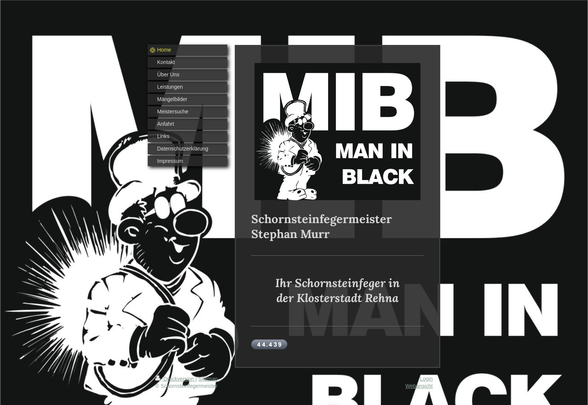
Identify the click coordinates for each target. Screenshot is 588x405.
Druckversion (175, 379)
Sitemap (208, 379)
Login (426, 379)
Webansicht (419, 386)
